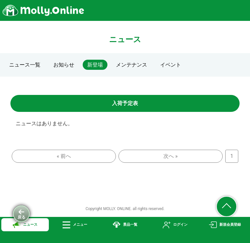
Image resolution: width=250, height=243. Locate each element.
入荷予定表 (125, 103)
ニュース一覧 (24, 65)
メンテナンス (131, 65)
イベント (170, 65)
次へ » (170, 156)
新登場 (95, 65)
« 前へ (64, 156)
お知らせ (63, 65)
